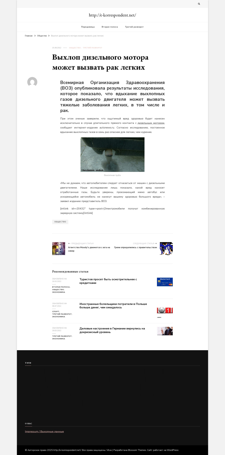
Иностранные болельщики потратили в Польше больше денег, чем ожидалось (113, 305)
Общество (75, 48)
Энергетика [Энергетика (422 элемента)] (127, 410)
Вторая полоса (110, 27)
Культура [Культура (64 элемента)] (138, 395)
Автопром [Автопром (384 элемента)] (37, 395)
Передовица (88, 27)
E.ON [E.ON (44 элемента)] (154, 379)
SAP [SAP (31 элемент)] (67, 387)
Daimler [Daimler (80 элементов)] (35, 379)
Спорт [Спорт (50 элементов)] (151, 402)
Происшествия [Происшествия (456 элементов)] (125, 402)
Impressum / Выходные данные (44, 431)
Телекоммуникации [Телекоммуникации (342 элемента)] (44, 410)
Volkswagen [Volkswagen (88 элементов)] (179, 387)
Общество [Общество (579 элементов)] (69, 402)
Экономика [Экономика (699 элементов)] (99, 410)
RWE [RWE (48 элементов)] (50, 387)
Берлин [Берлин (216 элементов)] (97, 395)
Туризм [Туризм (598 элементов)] (74, 410)
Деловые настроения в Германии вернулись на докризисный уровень (112, 330)
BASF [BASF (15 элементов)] (118, 371)
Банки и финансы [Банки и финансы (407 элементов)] (68, 395)
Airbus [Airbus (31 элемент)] (79, 371)
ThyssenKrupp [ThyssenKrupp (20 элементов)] (110, 387)
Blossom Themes (137, 450)
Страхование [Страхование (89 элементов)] (175, 402)
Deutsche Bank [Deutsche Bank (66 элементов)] (61, 379)
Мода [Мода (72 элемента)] (159, 395)
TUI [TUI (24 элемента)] (133, 387)
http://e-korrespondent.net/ (112, 15)
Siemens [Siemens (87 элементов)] (85, 387)
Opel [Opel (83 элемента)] (33, 387)
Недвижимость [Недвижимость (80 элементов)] (40, 402)
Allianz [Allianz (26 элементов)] (99, 371)
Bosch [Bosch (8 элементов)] (154, 371)
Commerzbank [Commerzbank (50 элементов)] (177, 371)
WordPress (173, 450)
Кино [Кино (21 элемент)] (117, 395)
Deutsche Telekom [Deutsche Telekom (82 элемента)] (128, 379)
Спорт (55, 311)
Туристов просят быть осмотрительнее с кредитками (108, 281)
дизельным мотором (151, 123)
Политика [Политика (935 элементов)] (95, 402)
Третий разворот (134, 27)
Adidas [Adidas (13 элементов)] (34, 371)
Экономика (58, 292)
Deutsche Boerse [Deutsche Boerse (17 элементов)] (93, 379)
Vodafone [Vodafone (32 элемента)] (153, 387)
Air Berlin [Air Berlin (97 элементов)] (57, 371)
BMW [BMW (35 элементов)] (136, 371)
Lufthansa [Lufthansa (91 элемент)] (175, 379)
